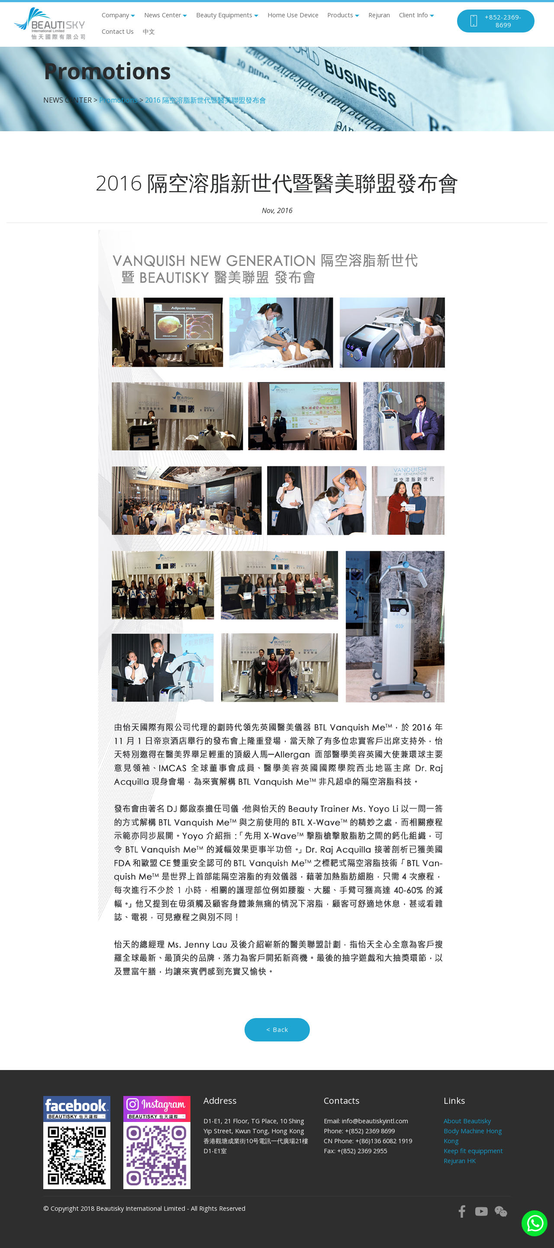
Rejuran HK (460, 1161)
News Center (162, 15)
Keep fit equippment (473, 1151)
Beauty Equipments (224, 15)
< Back (277, 1029)
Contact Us (118, 31)
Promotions (118, 100)
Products (340, 15)
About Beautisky (467, 1121)
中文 (149, 31)
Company (115, 15)
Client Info (413, 15)
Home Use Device (293, 15)
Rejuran (379, 15)
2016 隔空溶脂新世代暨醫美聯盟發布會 (205, 100)
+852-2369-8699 (495, 21)
